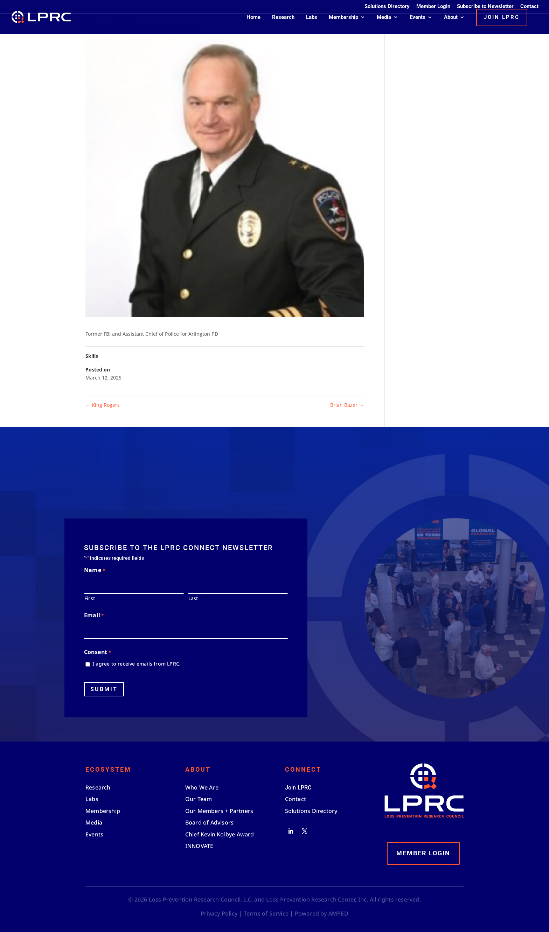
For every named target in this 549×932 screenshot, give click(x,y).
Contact (529, 6)
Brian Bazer (347, 405)
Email (94, 615)
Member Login (433, 6)
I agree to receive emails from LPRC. (136, 663)
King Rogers (102, 405)
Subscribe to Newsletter (485, 6)
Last (193, 598)
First (89, 598)
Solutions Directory (387, 6)
